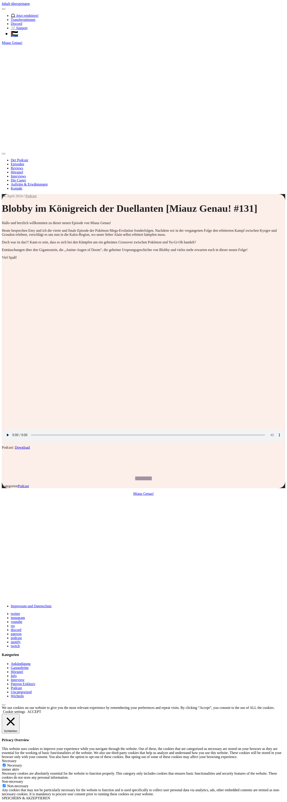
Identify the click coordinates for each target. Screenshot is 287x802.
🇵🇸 (14, 33)
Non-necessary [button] (12, 781)
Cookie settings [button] (14, 712)
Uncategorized (21, 692)
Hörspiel (17, 172)
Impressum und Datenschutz (31, 606)
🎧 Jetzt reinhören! (25, 15)
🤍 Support (19, 28)
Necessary (14, 765)
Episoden (17, 164)
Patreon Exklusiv (23, 684)
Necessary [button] (9, 761)
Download (22, 447)
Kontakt (16, 188)
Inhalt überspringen (16, 4)
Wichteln (17, 696)
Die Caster (18, 180)
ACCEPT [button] (34, 712)
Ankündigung (20, 664)
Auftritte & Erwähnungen (29, 184)
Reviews (17, 168)
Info (14, 676)
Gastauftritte (20, 668)
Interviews (18, 176)
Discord (16, 24)
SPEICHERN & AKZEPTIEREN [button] (26, 798)
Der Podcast (19, 160)
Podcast (31, 196)
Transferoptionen (23, 20)
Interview (17, 680)
